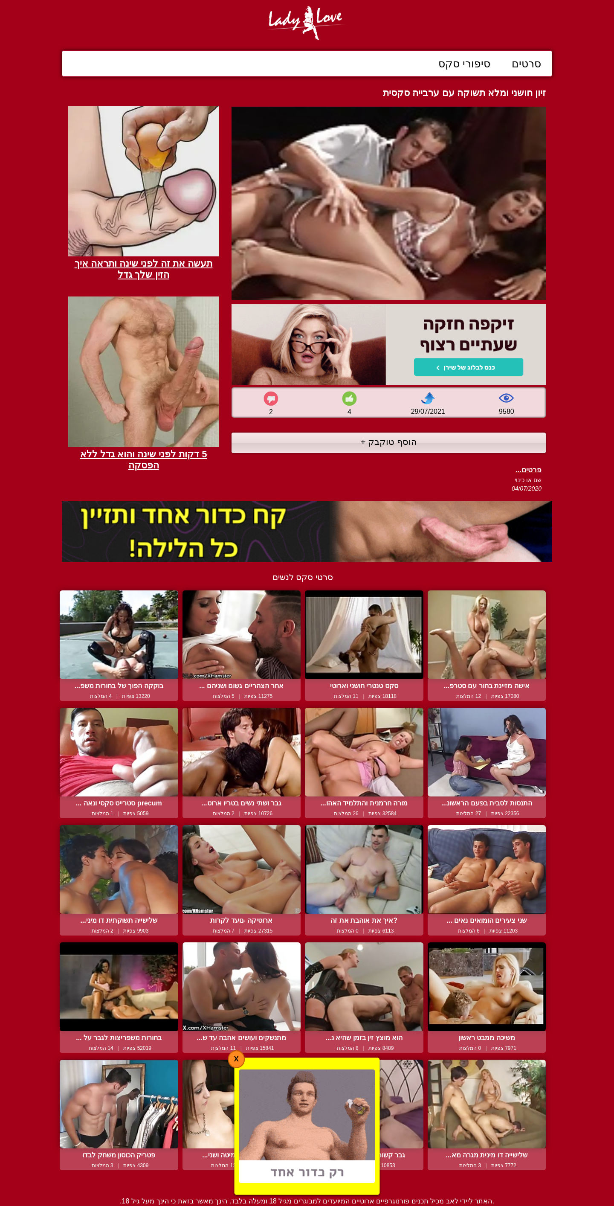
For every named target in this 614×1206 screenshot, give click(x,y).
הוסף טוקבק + (388, 442)
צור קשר (307, 1181)
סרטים (526, 64)
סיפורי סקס (464, 64)
